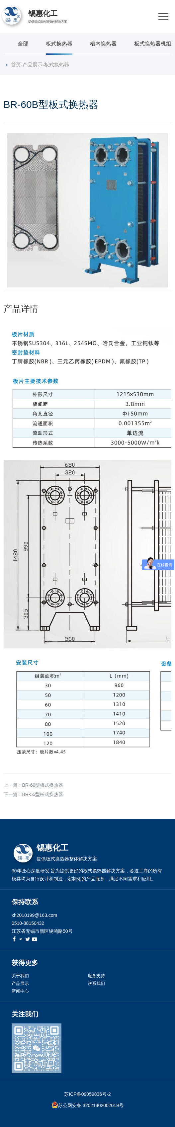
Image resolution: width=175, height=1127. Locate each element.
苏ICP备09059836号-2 (87, 1094)
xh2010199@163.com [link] (34, 915)
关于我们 (20, 975)
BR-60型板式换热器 (42, 785)
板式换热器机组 (152, 43)
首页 (16, 64)
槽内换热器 (103, 43)
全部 (23, 43)
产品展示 (33, 64)
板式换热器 (59, 43)
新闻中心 (20, 991)
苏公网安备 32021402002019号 (91, 1105)
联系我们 (96, 983)
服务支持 (96, 975)
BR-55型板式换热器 (42, 794)
